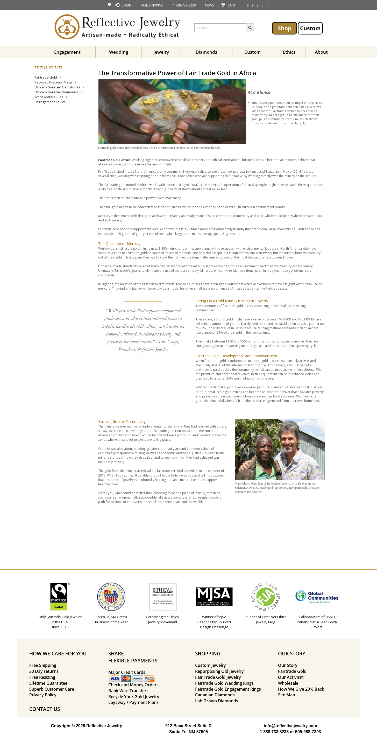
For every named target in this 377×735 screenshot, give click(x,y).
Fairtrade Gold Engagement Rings (228, 689)
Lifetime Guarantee (48, 683)
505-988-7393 (308, 732)
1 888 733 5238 (274, 732)
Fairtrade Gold (292, 671)
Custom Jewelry (210, 665)
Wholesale (288, 683)
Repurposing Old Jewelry (219, 671)
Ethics (289, 52)
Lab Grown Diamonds (216, 701)
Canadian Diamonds (215, 695)
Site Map (286, 695)
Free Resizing (42, 677)
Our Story (287, 665)
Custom (310, 28)
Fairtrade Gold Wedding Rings (224, 683)
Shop (284, 28)
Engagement (67, 52)
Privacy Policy (42, 695)
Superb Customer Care (51, 689)
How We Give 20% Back (301, 689)
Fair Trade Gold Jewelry (218, 677)
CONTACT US (44, 709)
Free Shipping (42, 665)
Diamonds (206, 52)
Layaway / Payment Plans (133, 702)
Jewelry (161, 52)
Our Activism (291, 677)
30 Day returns (44, 671)
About (321, 52)
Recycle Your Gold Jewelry (133, 696)
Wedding (118, 52)
